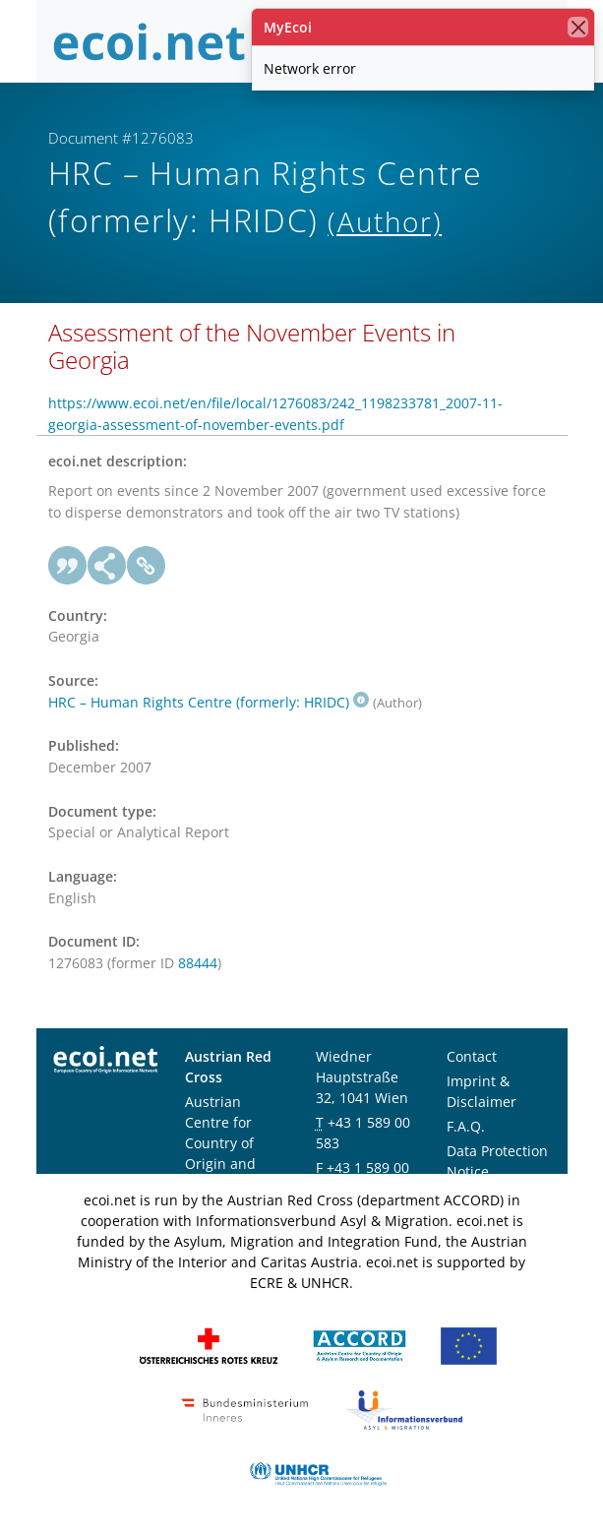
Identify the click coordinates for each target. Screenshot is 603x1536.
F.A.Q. (466, 1126)
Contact (472, 1056)
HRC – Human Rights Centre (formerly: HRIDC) (208, 702)
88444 (197, 962)
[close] (578, 27)
